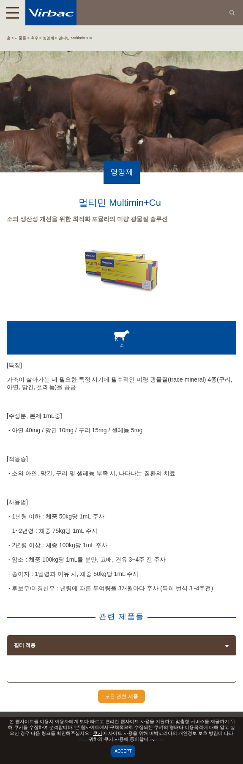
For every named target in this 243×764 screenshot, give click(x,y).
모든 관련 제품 (121, 696)
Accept (123, 751)
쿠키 (97, 733)
